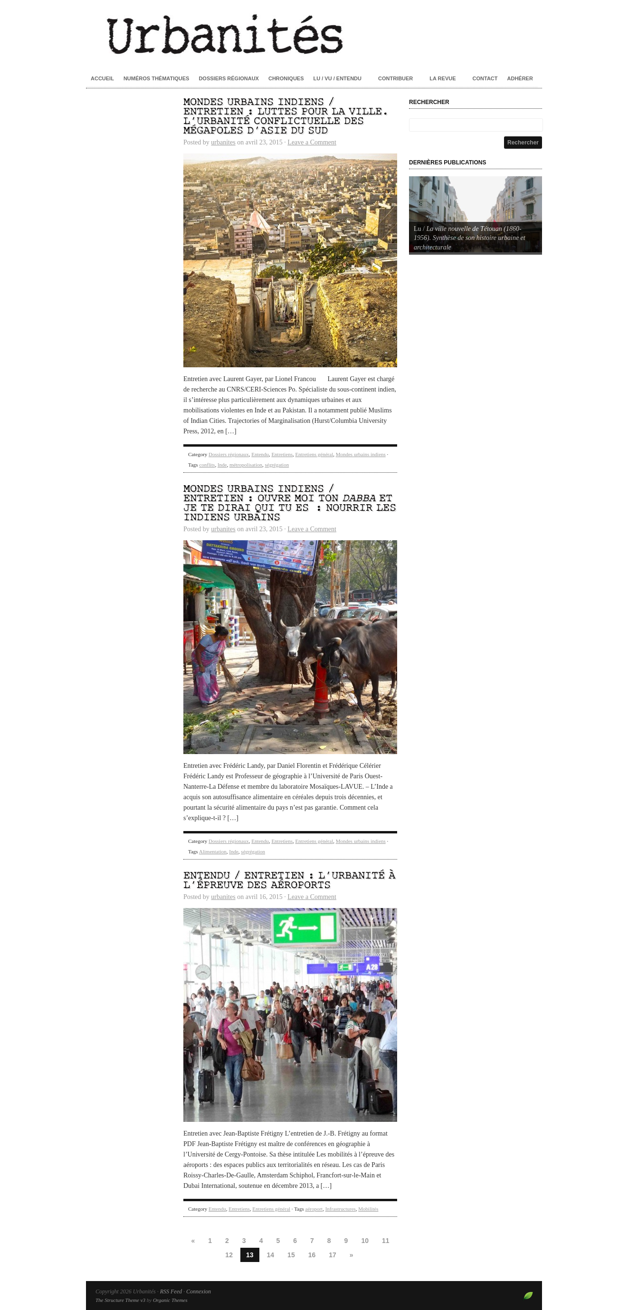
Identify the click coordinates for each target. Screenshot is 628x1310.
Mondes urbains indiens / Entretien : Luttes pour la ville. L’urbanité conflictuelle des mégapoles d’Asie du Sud (286, 116)
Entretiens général (314, 454)
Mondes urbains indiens (361, 454)
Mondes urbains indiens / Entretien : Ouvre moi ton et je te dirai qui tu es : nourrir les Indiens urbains (289, 503)
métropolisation (245, 465)
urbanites (223, 142)
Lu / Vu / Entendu (338, 78)
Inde (222, 465)
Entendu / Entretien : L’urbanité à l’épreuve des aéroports (289, 881)
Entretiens (282, 454)
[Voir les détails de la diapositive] (475, 214)
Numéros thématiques (157, 78)
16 (312, 1255)
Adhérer (520, 78)
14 (271, 1255)
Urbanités (314, 33)
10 (365, 1240)
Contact (485, 78)
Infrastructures (340, 1209)
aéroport (314, 1209)
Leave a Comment (311, 142)
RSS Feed (171, 1291)
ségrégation (277, 465)
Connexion (198, 1291)
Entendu (260, 454)
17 (332, 1255)
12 (229, 1255)
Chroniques (286, 78)
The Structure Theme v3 (120, 1300)
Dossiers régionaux (229, 78)
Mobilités (368, 1209)
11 (386, 1240)
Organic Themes (170, 1300)
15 (291, 1255)
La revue (442, 78)
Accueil (102, 78)
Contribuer (395, 78)
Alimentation (213, 851)
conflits (207, 465)
